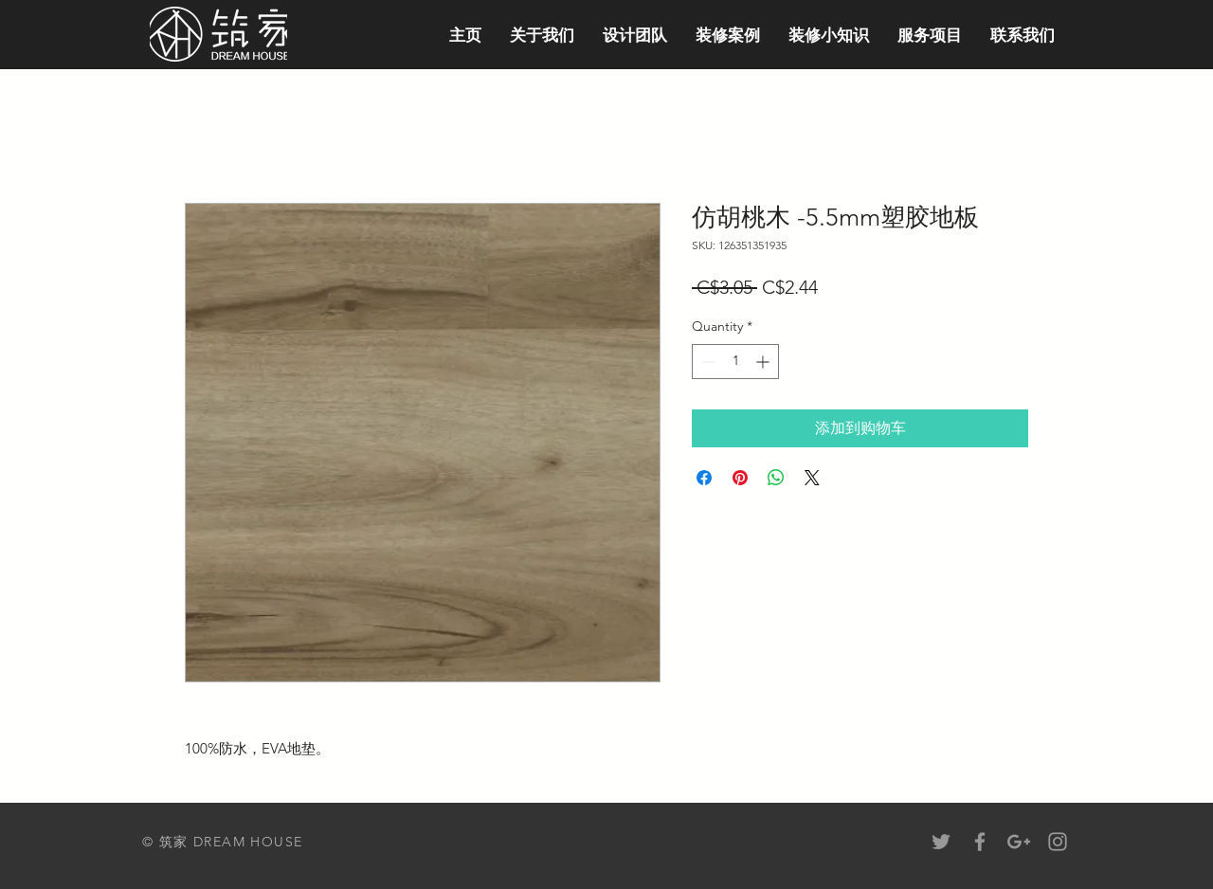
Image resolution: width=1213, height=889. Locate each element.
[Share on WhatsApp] (776, 477)
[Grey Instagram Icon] (1057, 841)
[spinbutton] (735, 361)
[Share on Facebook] (704, 477)
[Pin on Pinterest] (740, 477)
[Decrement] (706, 361)
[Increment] (764, 361)
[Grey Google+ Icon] (1018, 841)
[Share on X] (812, 477)
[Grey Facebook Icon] (980, 841)
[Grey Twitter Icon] (941, 841)
